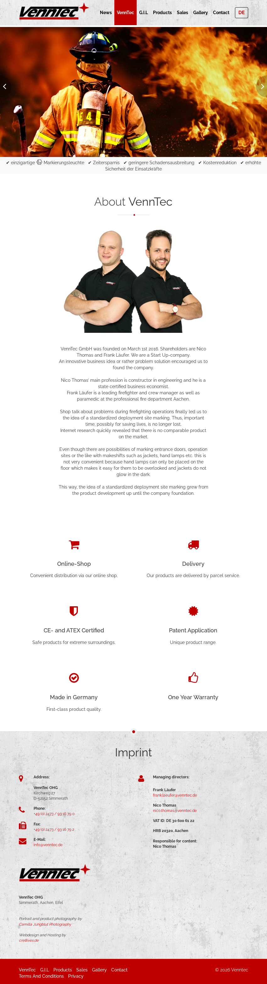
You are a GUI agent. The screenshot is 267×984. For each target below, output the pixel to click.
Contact (221, 12)
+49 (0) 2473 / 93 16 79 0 (54, 814)
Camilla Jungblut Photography (45, 924)
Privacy (76, 976)
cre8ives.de (29, 940)
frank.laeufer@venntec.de (175, 795)
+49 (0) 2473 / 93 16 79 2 (54, 829)
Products (162, 12)
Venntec (239, 969)
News (106, 12)
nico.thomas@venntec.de (175, 810)
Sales (182, 12)
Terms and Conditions (41, 976)
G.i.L (143, 12)
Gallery (200, 12)
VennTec (125, 12)
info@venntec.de (48, 845)
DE (241, 12)
